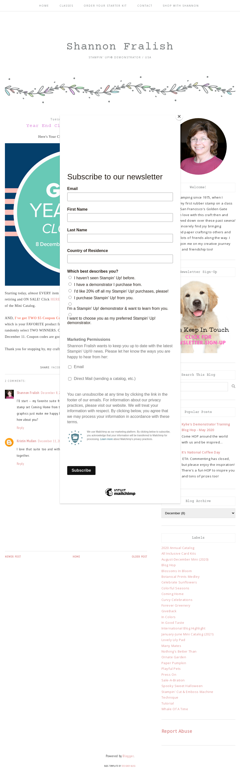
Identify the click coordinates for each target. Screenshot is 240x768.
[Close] (179, 116)
